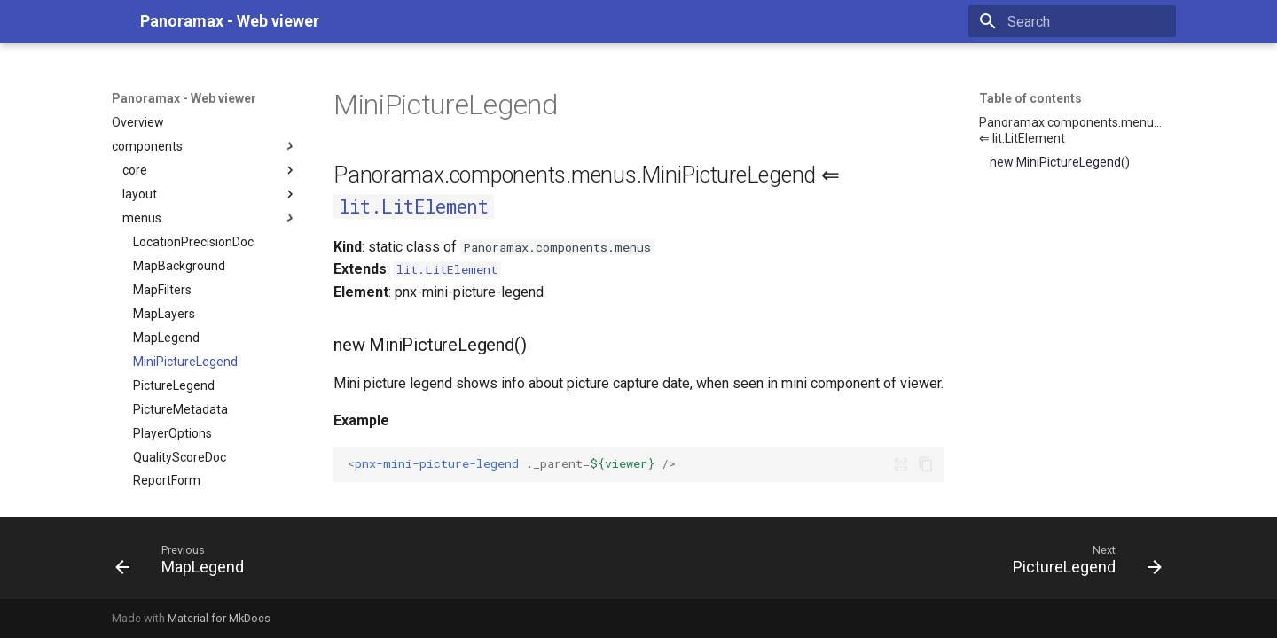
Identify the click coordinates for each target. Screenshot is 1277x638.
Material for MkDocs (219, 618)
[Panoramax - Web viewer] (112, 21)
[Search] (1072, 21)
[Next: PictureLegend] (1082, 563)
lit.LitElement (414, 206)
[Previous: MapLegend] (185, 563)
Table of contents (1030, 98)
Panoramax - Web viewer (184, 98)
